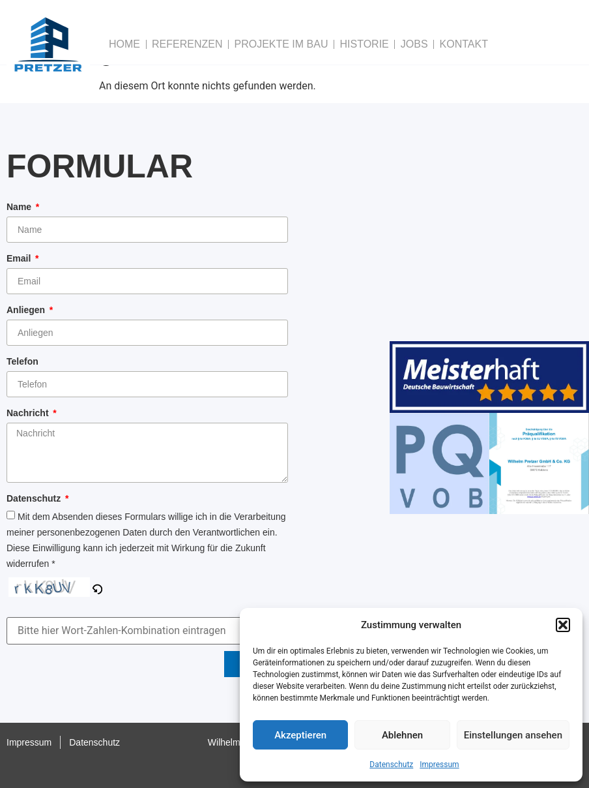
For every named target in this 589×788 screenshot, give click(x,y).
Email (20, 258)
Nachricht (29, 413)
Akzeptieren (300, 735)
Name (20, 207)
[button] (562, 624)
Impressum (439, 764)
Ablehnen (402, 735)
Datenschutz (391, 764)
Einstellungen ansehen (513, 735)
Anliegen (27, 310)
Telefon (22, 361)
